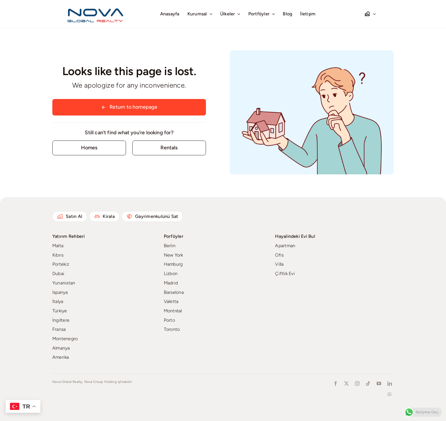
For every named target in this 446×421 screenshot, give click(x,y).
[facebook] (336, 383)
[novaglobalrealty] (95, 7)
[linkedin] (390, 383)
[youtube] (379, 383)
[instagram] (357, 383)
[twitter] (346, 383)
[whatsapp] (390, 394)
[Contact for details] (89, 148)
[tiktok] (368, 383)
